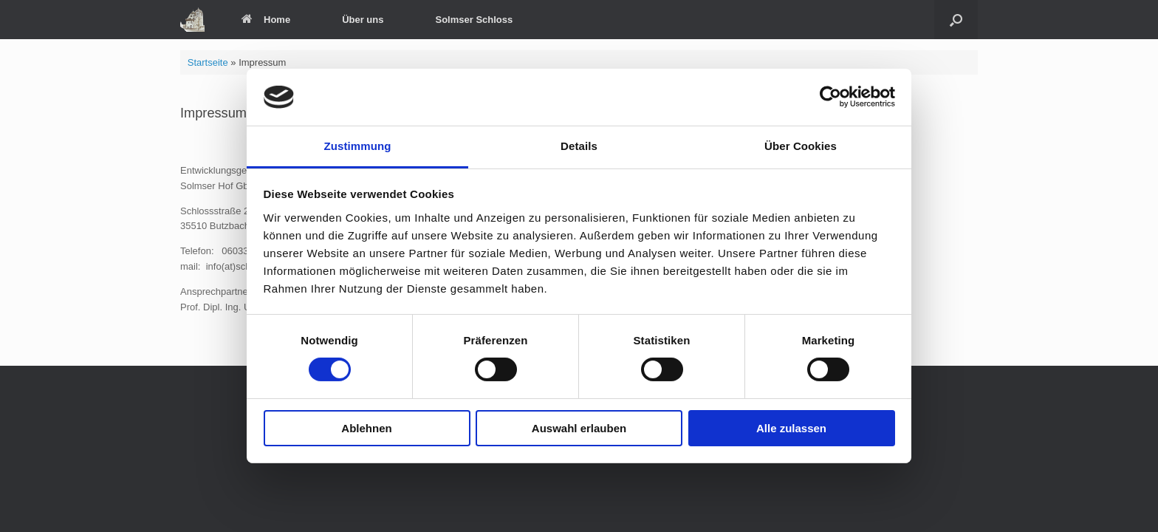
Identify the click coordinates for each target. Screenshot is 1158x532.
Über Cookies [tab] (800, 146)
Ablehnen (366, 428)
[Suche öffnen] (956, 19)
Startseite (208, 62)
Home (265, 19)
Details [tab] (579, 146)
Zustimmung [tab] (357, 146)
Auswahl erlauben (579, 428)
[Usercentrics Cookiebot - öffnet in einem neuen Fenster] (830, 97)
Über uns (362, 19)
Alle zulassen (791, 428)
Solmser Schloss (474, 19)
